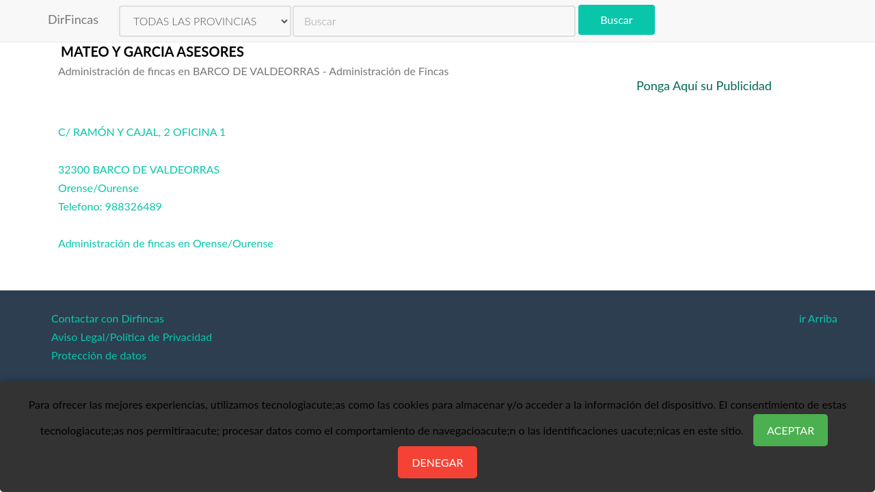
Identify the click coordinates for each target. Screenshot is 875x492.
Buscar (616, 19)
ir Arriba (818, 318)
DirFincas (73, 19)
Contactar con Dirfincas (107, 318)
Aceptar (790, 430)
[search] (434, 21)
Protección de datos (98, 354)
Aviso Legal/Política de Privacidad (131, 336)
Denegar (437, 462)
